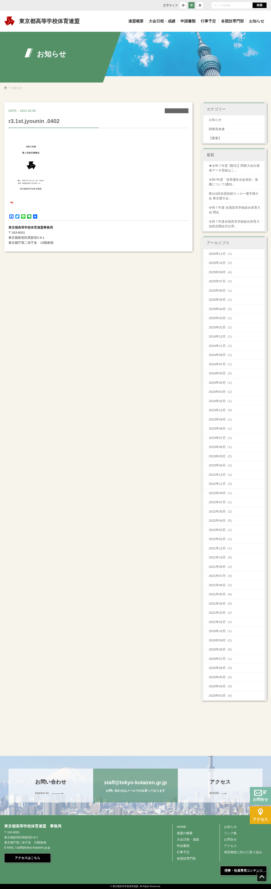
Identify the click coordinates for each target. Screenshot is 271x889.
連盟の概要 (185, 833)
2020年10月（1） (221, 631)
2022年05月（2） (221, 511)
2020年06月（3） (221, 668)
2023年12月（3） (221, 410)
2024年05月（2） (221, 373)
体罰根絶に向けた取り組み (243, 852)
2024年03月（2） (221, 391)
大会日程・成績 (188, 839)
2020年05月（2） (221, 677)
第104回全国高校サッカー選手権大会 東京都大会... (234, 196)
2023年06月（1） (221, 447)
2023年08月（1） (221, 428)
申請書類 (183, 846)
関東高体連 (217, 129)
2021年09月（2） (221, 566)
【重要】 (215, 138)
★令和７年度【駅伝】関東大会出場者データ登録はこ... (234, 168)
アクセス (230, 846)
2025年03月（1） (221, 318)
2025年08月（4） (221, 272)
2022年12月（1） (221, 474)
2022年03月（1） (221, 530)
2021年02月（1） (221, 622)
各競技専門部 (186, 858)
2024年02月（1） (221, 401)
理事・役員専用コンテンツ (243, 870)
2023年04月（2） (221, 465)
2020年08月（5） (221, 649)
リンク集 (230, 833)
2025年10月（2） (221, 263)
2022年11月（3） (221, 483)
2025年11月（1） (221, 253)
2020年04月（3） (221, 686)
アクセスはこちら (27, 858)
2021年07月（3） (221, 576)
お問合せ (230, 839)
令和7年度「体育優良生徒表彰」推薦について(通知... (233, 182)
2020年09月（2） (221, 640)
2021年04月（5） (221, 603)
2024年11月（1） (221, 345)
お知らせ (215, 119)
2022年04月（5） (221, 520)
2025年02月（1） (221, 327)
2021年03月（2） (221, 612)
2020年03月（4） (221, 695)
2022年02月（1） (221, 539)
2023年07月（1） (221, 438)
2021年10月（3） (221, 557)
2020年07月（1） (221, 658)
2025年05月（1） (221, 299)
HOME (181, 826)
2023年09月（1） (221, 419)
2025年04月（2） (221, 309)
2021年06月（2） (221, 585)
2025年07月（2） (221, 281)
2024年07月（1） (221, 364)
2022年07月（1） (221, 502)
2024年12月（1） (221, 336)
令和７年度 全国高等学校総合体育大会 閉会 (234, 210)
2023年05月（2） (221, 456)
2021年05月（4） (221, 594)
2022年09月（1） (221, 493)
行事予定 (183, 852)
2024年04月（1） (221, 382)
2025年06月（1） (221, 290)
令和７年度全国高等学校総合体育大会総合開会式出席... (234, 224)
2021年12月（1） (221, 548)
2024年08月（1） (221, 355)
